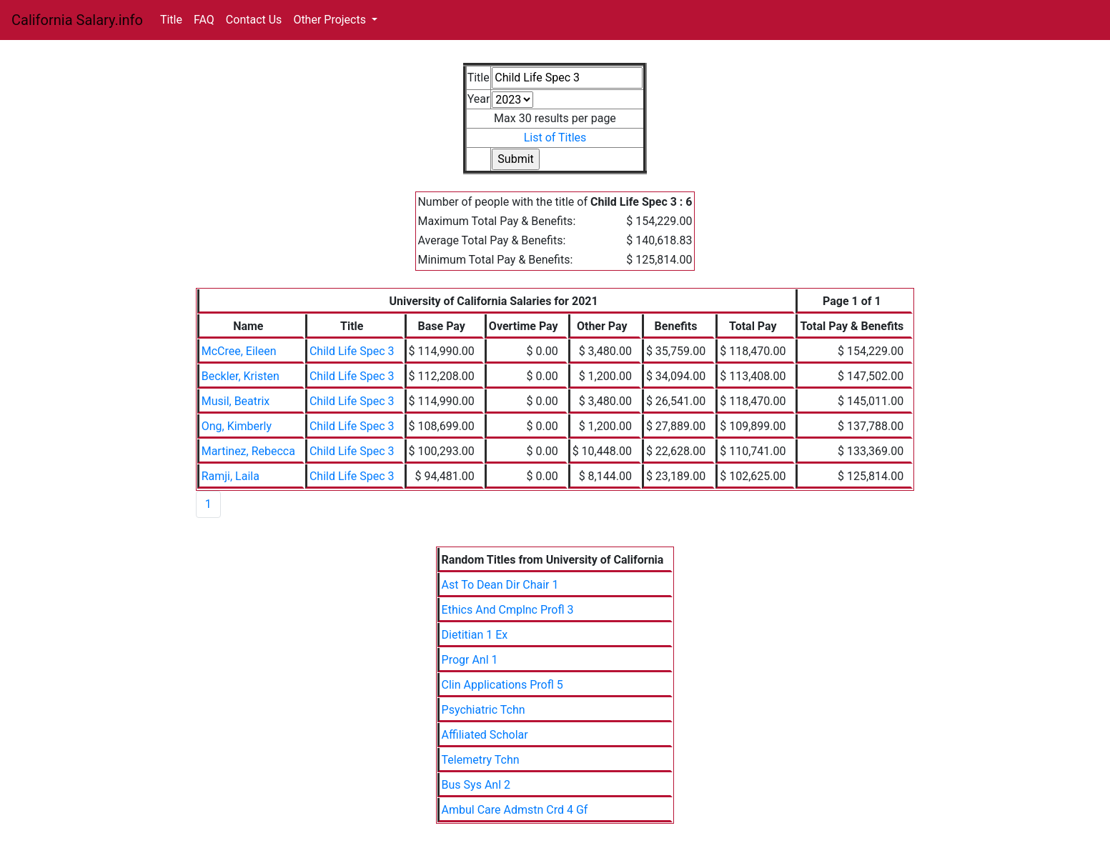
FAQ (204, 19)
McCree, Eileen (239, 351)
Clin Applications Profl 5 (502, 685)
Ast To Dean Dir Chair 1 (500, 585)
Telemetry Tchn (481, 760)
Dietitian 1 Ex (475, 635)
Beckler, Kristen (240, 376)
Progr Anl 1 (470, 660)
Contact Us (254, 19)
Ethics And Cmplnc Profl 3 (508, 610)
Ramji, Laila (230, 476)
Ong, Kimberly (237, 426)
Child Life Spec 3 (352, 351)
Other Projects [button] (331, 19)
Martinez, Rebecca (248, 451)
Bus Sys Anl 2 (476, 785)
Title (171, 19)
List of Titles (555, 137)
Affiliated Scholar (485, 735)
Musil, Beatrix (236, 401)
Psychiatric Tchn (483, 710)
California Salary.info (77, 20)
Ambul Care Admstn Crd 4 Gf (515, 810)
